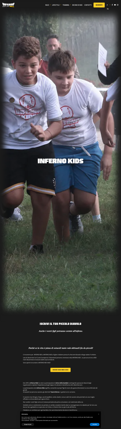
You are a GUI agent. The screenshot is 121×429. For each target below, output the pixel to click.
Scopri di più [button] (27, 424)
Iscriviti (100, 5)
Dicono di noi (78, 5)
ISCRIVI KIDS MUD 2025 (60, 370)
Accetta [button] (95, 424)
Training (67, 5)
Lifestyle (57, 5)
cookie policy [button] (33, 418)
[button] (98, 414)
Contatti (89, 5)
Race (48, 5)
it (108, 5)
